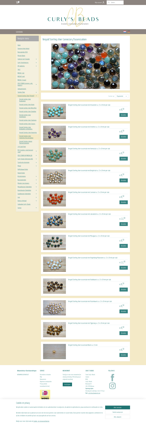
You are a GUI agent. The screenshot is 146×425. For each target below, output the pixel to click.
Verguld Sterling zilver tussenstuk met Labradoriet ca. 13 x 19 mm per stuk (89, 214)
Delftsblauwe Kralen (23, 169)
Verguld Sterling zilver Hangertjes (28, 132)
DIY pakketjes (27, 66)
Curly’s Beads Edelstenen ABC (27, 159)
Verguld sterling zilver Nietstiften (27, 108)
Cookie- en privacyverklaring (41, 421)
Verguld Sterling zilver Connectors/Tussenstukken (26, 137)
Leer (27, 197)
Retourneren (43, 379)
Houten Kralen (21, 173)
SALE (19, 69)
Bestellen (123, 115)
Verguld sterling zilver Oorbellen (27, 111)
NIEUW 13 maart (22, 80)
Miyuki (27, 166)
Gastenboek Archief (44, 386)
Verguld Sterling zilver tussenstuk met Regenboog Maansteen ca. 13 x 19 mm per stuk (92, 258)
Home (19, 45)
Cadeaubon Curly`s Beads (24, 204)
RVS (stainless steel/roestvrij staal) (27, 151)
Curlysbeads (19, 32)
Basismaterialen (27, 180)
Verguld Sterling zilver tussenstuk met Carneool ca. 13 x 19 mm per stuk (88, 192)
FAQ (41, 377)
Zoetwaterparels (22, 89)
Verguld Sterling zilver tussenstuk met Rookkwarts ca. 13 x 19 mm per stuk (89, 279)
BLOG (86, 379)
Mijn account (100, 2)
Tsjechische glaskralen (27, 162)
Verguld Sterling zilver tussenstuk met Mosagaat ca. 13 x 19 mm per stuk (89, 236)
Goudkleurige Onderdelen (27, 194)
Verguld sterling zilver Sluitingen (27, 120)
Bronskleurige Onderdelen (27, 190)
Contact (87, 377)
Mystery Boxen (21, 56)
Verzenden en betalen (45, 374)
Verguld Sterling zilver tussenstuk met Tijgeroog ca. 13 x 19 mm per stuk (89, 323)
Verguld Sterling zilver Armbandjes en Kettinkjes (25, 128)
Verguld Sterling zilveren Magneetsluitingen (25, 142)
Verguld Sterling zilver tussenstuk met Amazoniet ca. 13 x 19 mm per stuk (89, 105)
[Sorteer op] (121, 96)
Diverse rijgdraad (27, 201)
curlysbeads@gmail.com (94, 393)
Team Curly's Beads (90, 374)
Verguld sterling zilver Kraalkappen (25, 100)
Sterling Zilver (27, 92)
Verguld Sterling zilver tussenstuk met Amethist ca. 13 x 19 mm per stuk (88, 127)
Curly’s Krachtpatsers (27, 62)
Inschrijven (67, 384)
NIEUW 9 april (21, 76)
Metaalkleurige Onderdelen (27, 187)
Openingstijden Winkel (23, 48)
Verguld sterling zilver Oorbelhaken (25, 116)
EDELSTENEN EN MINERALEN (27, 155)
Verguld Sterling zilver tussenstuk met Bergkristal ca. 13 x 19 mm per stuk (89, 170)
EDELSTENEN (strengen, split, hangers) (27, 84)
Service (27, 208)
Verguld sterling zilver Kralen (26, 104)
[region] (59, 414)
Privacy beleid (43, 384)
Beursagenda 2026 (23, 52)
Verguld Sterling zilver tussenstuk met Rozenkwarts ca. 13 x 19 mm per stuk (90, 301)
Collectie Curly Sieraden (27, 59)
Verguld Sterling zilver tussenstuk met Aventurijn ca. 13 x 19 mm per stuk (89, 148)
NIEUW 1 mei (21, 73)
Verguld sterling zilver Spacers (27, 124)
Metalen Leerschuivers (27, 183)
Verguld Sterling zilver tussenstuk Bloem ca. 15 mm (83, 345)
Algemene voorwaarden (46, 381)
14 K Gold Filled (22, 147)
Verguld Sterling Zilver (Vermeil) (27, 96)
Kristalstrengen (27, 176)
